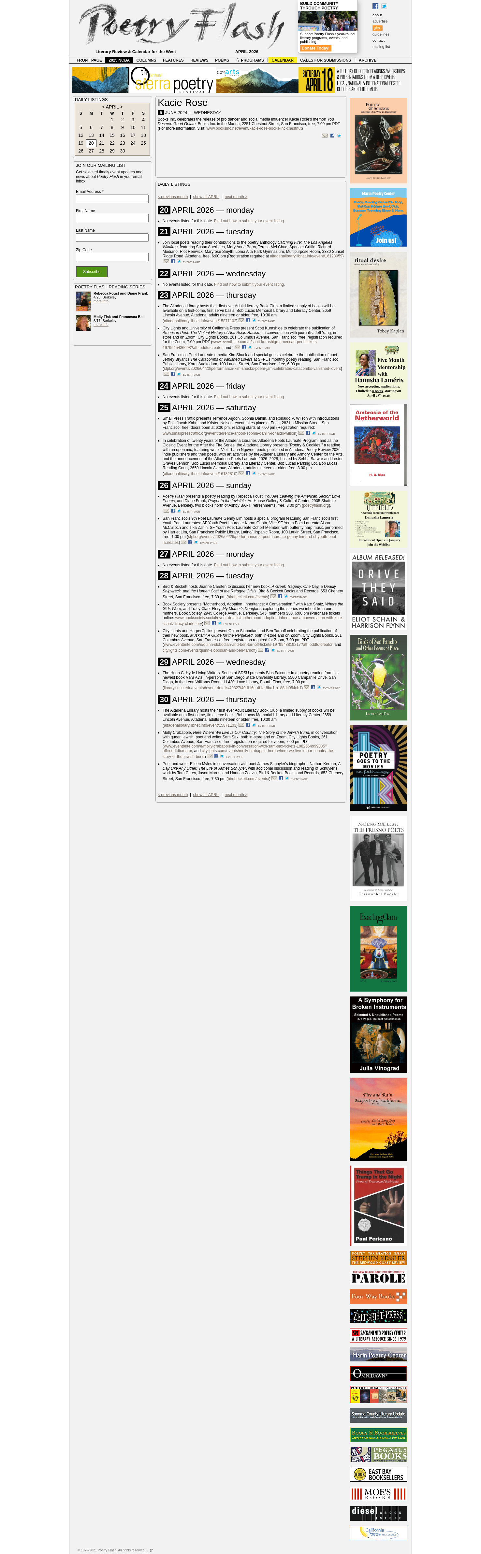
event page (191, 262)
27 (91, 150)
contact (378, 40)
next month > (236, 197)
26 (80, 150)
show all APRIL (206, 197)
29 (112, 150)
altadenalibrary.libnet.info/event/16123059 (306, 256)
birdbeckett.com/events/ (248, 779)
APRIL (112, 106)
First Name (85, 211)
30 (122, 150)
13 (91, 135)
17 (133, 135)
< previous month (173, 197)
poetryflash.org (316, 505)
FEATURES (173, 60)
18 (143, 135)
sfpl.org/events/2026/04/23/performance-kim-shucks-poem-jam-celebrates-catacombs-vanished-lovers (252, 368)
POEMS (222, 60)
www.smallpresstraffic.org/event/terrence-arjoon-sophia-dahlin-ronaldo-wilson (229, 433)
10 (133, 127)
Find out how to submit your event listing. (249, 221)
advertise (380, 21)
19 (80, 143)
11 (143, 127)
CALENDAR (283, 60)
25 (143, 143)
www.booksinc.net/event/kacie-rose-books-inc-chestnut (253, 128)
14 (101, 135)
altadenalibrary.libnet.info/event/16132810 (200, 474)
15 (112, 135)
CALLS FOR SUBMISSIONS (325, 60)
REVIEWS (199, 60)
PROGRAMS (250, 60)
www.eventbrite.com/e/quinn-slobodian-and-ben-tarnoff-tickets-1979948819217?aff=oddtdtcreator (248, 644)
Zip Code (84, 250)
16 (122, 135)
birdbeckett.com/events (248, 597)
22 (112, 143)
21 (101, 143)
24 (133, 143)
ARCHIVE (367, 60)
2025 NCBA (119, 60)
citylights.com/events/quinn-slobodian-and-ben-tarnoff (209, 650)
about (377, 15)
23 (122, 143)
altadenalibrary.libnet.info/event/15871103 (200, 725)
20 (91, 143)
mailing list (381, 47)
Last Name (85, 230)
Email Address (90, 192)
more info (101, 301)
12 (80, 135)
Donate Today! (316, 48)
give (377, 28)
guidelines (380, 34)
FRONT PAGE (89, 60)
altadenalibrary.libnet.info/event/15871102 (200, 321)
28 (101, 150)
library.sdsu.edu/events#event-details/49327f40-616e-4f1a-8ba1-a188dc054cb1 (232, 688)
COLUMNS (146, 60)
